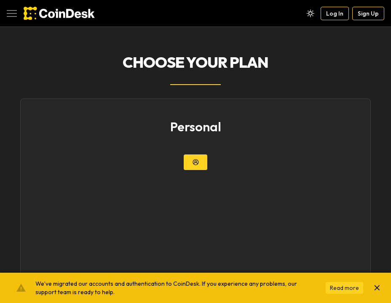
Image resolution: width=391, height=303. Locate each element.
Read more (344, 288)
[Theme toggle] (310, 13)
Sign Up (368, 13)
